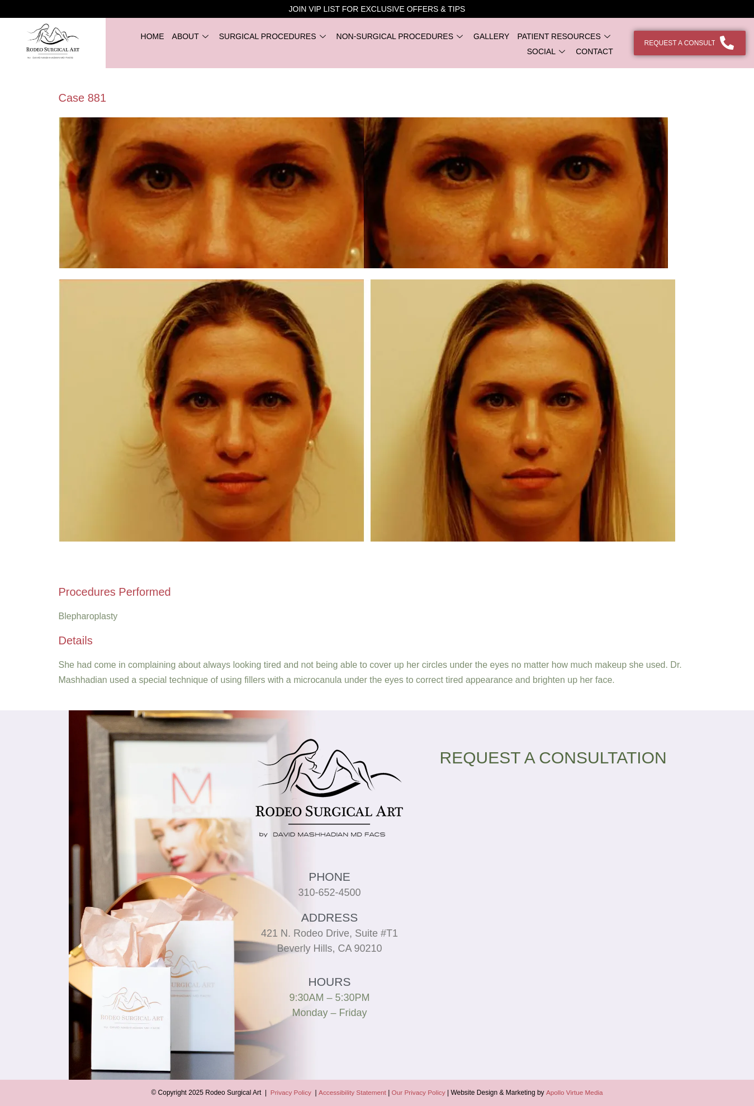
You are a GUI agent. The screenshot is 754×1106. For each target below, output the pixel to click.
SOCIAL (547, 51)
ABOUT (191, 36)
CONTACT (594, 51)
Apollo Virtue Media (576, 1092)
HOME (152, 36)
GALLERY (491, 36)
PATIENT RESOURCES (565, 36)
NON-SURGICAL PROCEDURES (401, 36)
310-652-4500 (329, 892)
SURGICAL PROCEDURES (274, 36)
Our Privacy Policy (419, 1092)
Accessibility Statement (352, 1092)
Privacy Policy (289, 1092)
